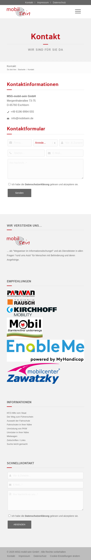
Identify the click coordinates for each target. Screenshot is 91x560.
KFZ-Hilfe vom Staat (16, 413)
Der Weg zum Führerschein (20, 417)
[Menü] (76, 11)
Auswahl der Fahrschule (18, 421)
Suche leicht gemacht (17, 444)
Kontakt (29, 2)
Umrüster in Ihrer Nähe (18, 432)
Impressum (43, 2)
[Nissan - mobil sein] (38, 11)
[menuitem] (76, 11)
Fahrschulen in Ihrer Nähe (19, 424)
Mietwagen (12, 436)
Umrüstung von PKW (17, 428)
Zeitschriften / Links (16, 440)
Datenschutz (59, 2)
